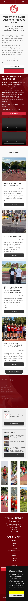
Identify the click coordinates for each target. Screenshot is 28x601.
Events (14, 556)
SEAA (3, 62)
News (14, 553)
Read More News (14, 372)
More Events (14, 424)
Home (14, 541)
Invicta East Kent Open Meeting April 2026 (17, 436)
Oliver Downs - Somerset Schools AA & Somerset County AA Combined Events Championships (17, 450)
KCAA (18, 61)
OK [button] (17, 592)
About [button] (14, 543)
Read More (14, 204)
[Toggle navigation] (23, 2)
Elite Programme (14, 551)
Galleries (14, 558)
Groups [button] (14, 548)
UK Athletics (12, 61)
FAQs (14, 561)
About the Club (14, 71)
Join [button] (14, 546)
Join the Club (14, 67)
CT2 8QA (15, 531)
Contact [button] (14, 566)
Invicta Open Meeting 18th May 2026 (16, 415)
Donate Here (14, 113)
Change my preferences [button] (16, 595)
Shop (14, 563)
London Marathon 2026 (17, 441)
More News (14, 455)
